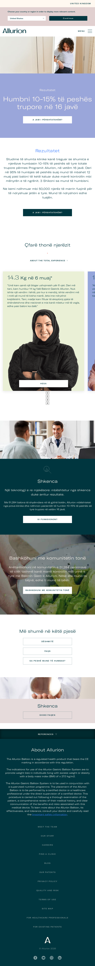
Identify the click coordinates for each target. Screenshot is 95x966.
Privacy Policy (47, 881)
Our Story (47, 836)
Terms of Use (47, 899)
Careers (47, 845)
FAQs (47, 651)
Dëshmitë (47, 641)
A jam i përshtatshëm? (47, 120)
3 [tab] (47, 400)
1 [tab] (47, 393)
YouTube (43, 958)
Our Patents (47, 872)
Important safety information (49, 814)
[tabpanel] (43, 331)
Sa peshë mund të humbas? (47, 661)
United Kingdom (80, 3)
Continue (68, 18)
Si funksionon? (47, 519)
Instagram (51, 958)
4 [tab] (47, 403)
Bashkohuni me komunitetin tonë (47, 590)
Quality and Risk (47, 890)
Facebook (35, 958)
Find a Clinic (47, 854)
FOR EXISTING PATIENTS (47, 927)
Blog (47, 863)
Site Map (47, 909)
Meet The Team (47, 827)
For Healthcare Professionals (47, 918)
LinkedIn (60, 958)
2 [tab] (47, 396)
